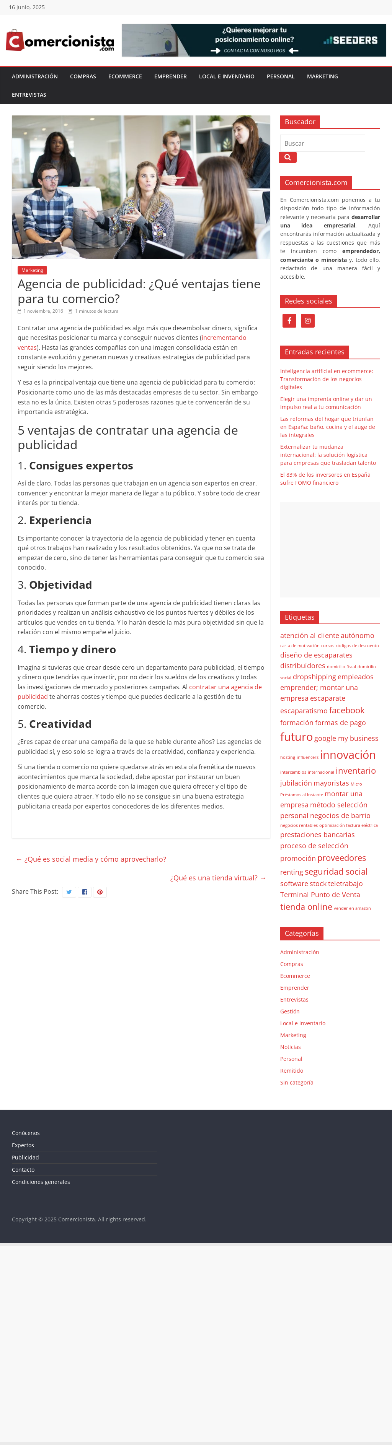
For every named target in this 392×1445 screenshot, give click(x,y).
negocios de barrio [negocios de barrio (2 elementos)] (340, 815)
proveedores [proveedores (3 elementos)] (341, 858)
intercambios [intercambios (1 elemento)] (293, 772)
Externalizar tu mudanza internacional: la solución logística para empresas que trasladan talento (328, 454)
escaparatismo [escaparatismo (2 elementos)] (304, 710)
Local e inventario (227, 76)
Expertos (23, 1145)
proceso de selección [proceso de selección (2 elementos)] (314, 845)
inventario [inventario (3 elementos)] (356, 770)
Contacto (23, 1169)
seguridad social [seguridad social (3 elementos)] (336, 871)
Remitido (291, 1070)
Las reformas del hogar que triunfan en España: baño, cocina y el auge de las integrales (327, 426)
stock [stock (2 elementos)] (318, 883)
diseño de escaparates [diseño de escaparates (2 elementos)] (316, 654)
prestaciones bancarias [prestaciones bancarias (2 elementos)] (317, 834)
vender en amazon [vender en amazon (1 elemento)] (352, 908)
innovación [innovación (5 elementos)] (348, 754)
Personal (281, 76)
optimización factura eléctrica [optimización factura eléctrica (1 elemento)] (348, 825)
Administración (35, 76)
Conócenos (26, 1133)
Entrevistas (29, 94)
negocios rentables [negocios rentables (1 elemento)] (299, 825)
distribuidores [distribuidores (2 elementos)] (302, 665)
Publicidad (25, 1157)
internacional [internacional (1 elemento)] (321, 772)
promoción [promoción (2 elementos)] (298, 858)
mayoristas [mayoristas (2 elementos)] (331, 782)
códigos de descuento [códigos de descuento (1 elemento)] (357, 645)
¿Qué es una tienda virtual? (218, 877)
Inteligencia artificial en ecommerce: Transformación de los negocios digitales (326, 379)
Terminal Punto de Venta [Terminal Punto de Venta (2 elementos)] (320, 894)
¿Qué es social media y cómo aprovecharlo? (91, 859)
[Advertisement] (330, 549)
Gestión (290, 1011)
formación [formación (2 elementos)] (297, 722)
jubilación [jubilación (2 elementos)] (296, 782)
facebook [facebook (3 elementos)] (347, 710)
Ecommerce (125, 76)
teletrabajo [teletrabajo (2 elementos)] (345, 883)
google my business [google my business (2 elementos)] (346, 738)
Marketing (322, 76)
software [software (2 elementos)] (294, 883)
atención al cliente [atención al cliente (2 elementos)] (309, 635)
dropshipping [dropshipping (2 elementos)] (314, 676)
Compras (83, 76)
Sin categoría (297, 1082)
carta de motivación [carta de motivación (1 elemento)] (300, 645)
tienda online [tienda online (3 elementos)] (306, 906)
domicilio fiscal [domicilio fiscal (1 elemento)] (341, 666)
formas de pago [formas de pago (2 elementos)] (340, 722)
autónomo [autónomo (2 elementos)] (357, 635)
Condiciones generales (41, 1181)
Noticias (290, 1046)
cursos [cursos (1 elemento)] (327, 645)
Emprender (170, 76)
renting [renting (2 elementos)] (291, 872)
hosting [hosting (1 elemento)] (287, 757)
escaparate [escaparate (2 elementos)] (327, 698)
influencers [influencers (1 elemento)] (307, 757)
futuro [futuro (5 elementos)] (296, 736)
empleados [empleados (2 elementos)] (356, 676)
